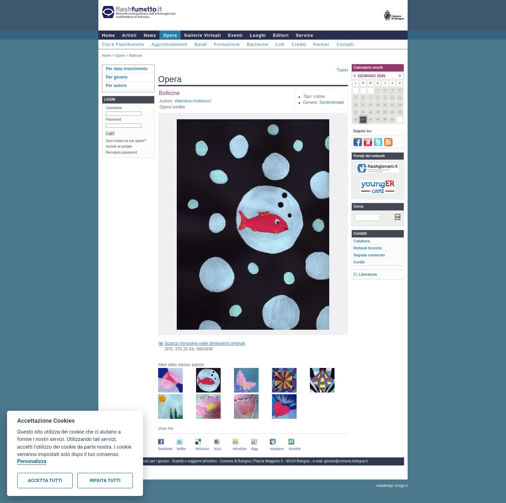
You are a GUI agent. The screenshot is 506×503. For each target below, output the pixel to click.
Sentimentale (331, 102)
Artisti (129, 35)
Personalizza (31, 461)
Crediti (299, 44)
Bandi (200, 44)
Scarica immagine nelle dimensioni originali (204, 343)
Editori (281, 35)
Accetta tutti (45, 480)
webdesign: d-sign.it (392, 486)
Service (304, 35)
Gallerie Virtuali (202, 35)
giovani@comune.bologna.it (346, 461)
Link (280, 44)
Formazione (227, 44)
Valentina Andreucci (192, 101)
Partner (321, 44)
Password (113, 119)
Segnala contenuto (369, 255)
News (150, 35)
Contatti (345, 44)
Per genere (117, 77)
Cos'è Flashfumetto (123, 44)
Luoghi (258, 35)
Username (114, 108)
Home (108, 35)
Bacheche (257, 44)
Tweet (342, 70)
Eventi (235, 35)
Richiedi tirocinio (367, 248)
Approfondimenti (169, 44)
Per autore (116, 85)
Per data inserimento (127, 68)
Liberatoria (368, 274)
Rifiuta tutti (105, 480)
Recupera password (121, 152)
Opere (170, 35)
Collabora (361, 241)
